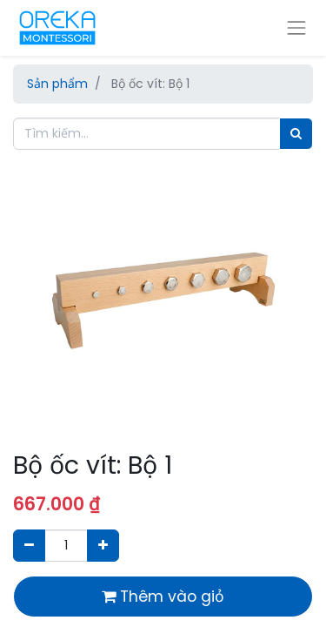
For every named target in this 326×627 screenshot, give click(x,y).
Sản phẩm (57, 83)
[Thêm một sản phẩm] (103, 545)
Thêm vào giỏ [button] (163, 596)
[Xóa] (29, 545)
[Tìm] (296, 134)
